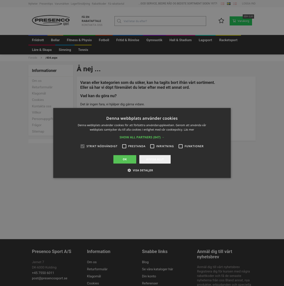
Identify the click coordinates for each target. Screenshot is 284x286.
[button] (142, 137)
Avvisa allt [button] (155, 159)
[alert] (142, 143)
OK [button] (125, 159)
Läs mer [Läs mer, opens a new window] (189, 129)
